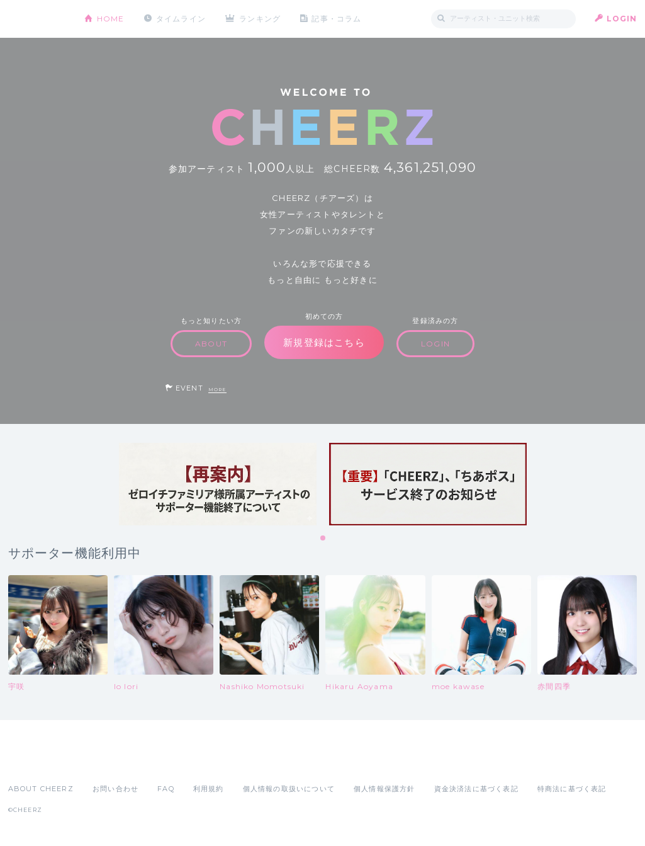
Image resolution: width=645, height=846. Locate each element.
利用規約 (208, 788)
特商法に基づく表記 (572, 788)
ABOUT (211, 343)
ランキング (260, 18)
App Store (37, 761)
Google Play (103, 761)
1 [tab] (323, 538)
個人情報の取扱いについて (289, 788)
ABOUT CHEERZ (41, 788)
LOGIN (622, 18)
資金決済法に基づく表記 (476, 788)
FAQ (165, 788)
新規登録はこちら (324, 342)
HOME (111, 18)
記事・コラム (336, 18)
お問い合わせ (115, 788)
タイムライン (181, 18)
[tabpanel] (218, 484)
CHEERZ (36, 19)
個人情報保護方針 (384, 788)
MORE (217, 389)
